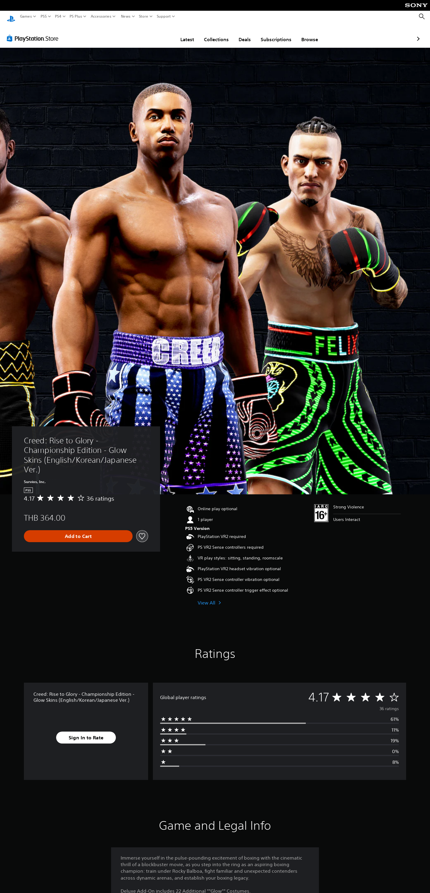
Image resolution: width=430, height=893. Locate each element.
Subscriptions (241, 34)
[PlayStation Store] (34, 32)
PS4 (58, 16)
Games (26, 16)
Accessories (101, 16)
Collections (181, 34)
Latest (152, 34)
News (125, 16)
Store (143, 16)
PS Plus (76, 16)
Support (164, 16)
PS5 (44, 16)
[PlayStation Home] (11, 16)
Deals (210, 34)
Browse (274, 34)
